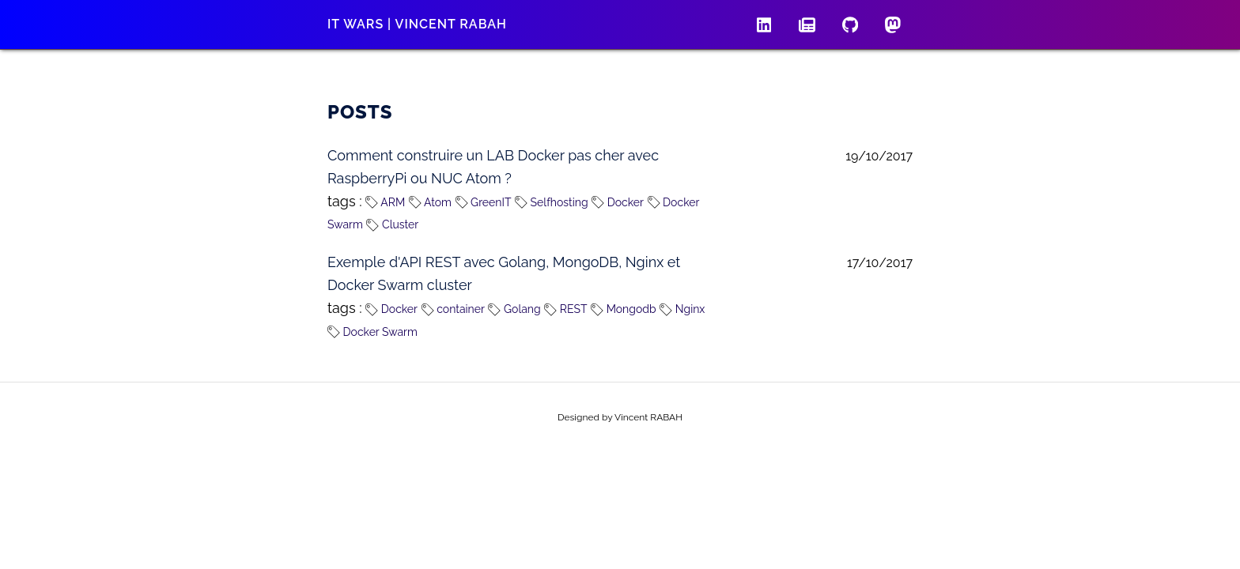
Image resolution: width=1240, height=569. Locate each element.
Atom (430, 202)
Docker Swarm (372, 332)
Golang (514, 309)
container (453, 309)
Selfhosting (551, 202)
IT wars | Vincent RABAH (417, 24)
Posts (360, 111)
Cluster (392, 224)
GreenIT (484, 202)
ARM (385, 202)
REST (565, 309)
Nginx (682, 309)
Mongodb (623, 309)
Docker (618, 202)
